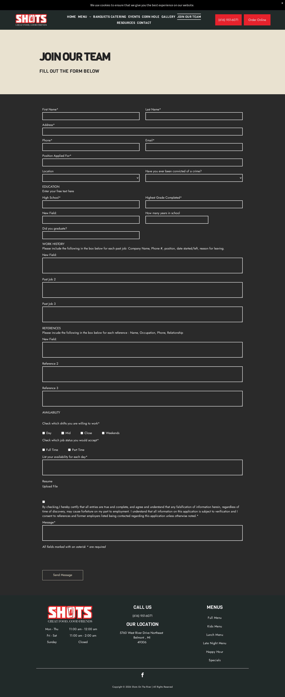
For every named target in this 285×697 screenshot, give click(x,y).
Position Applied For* (56, 155)
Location (48, 171)
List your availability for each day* (64, 457)
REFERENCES (51, 328)
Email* (149, 140)
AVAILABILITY (51, 412)
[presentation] (72, 558)
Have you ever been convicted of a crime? (173, 171)
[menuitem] (71, 17)
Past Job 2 (49, 279)
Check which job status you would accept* (70, 440)
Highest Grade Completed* (163, 197)
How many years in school (162, 213)
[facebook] (142, 676)
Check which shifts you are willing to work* (71, 423)
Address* (48, 125)
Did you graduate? (54, 228)
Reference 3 (50, 388)
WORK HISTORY (53, 244)
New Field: (49, 213)
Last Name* (153, 109)
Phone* (47, 140)
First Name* (50, 109)
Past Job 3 (49, 303)
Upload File (50, 486)
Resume (47, 481)
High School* (51, 197)
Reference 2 (50, 363)
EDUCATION (50, 186)
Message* (48, 522)
